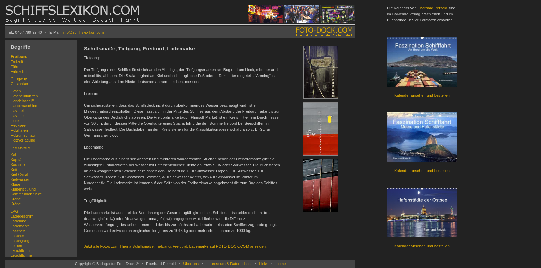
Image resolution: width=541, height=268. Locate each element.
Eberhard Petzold (432, 8)
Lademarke (20, 226)
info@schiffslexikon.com (83, 32)
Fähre (16, 66)
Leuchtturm (20, 250)
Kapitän (17, 160)
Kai (13, 155)
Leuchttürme (21, 255)
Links (263, 264)
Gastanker (19, 84)
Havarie (17, 116)
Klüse (15, 184)
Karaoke (18, 165)
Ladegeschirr (22, 216)
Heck (15, 120)
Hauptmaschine (24, 106)
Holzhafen (19, 130)
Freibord (19, 56)
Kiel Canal (19, 174)
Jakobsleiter (21, 147)
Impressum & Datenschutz (228, 264)
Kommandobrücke (26, 194)
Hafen (16, 91)
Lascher (17, 236)
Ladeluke (18, 221)
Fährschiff (19, 71)
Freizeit (17, 62)
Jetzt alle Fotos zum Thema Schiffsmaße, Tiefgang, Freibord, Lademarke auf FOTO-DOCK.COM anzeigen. (175, 246)
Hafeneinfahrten (24, 96)
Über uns (191, 264)
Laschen (18, 231)
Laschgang (20, 241)
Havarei (17, 111)
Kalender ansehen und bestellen (422, 95)
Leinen (16, 245)
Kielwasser (20, 179)
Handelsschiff (22, 101)
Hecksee (18, 125)
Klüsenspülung (23, 189)
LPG (14, 211)
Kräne (16, 204)
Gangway (19, 79)
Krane (16, 199)
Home (281, 264)
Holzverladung (23, 140)
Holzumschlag (23, 135)
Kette (15, 169)
